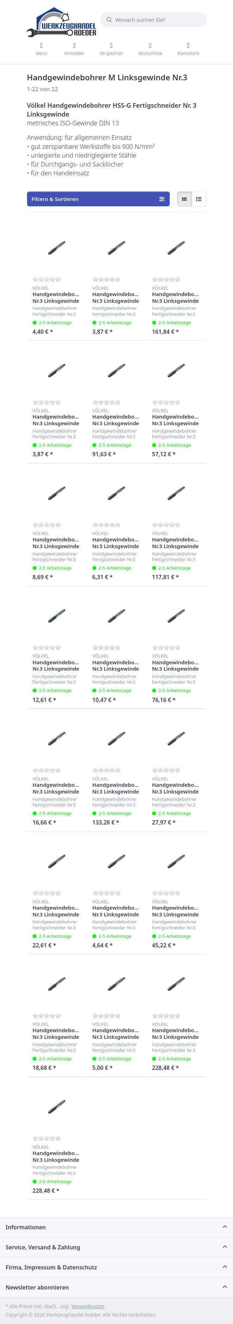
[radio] (184, 199)
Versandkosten (87, 1306)
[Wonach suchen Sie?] (153, 19)
